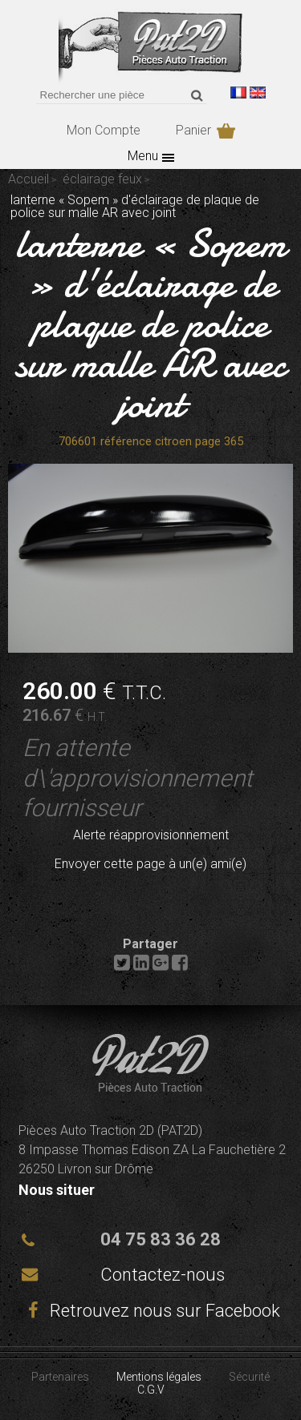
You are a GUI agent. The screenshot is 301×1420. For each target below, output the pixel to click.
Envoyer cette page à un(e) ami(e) (150, 863)
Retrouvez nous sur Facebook (151, 1311)
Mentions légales (158, 1376)
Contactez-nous (162, 1275)
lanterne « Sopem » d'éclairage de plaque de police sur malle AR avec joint (150, 323)
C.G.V (151, 1389)
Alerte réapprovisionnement (151, 835)
